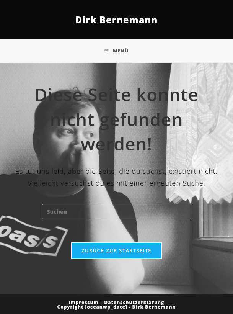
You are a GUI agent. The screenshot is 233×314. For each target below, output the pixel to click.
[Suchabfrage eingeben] (116, 211)
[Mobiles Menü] (116, 50)
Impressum (84, 302)
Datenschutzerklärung (134, 302)
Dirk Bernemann (116, 19)
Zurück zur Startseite (116, 250)
